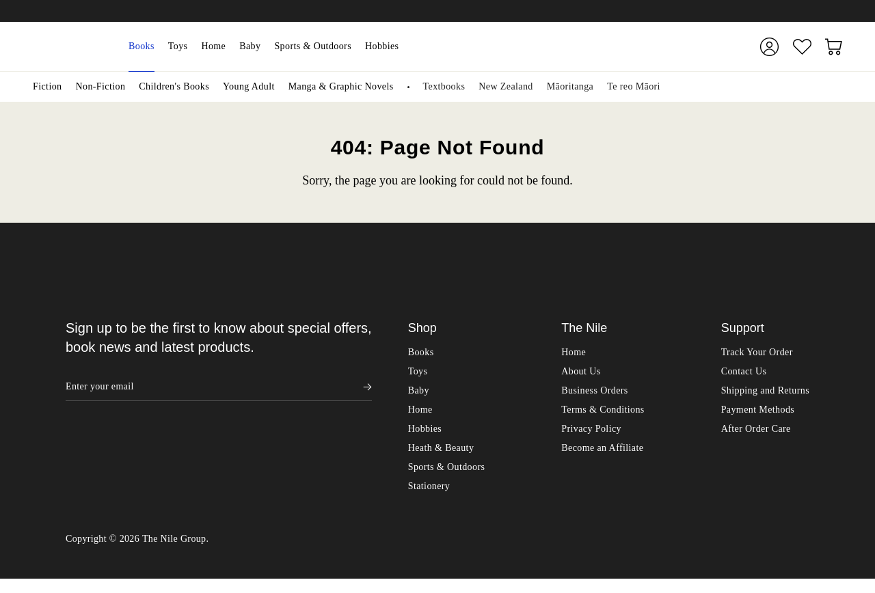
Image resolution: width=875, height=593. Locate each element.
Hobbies (382, 46)
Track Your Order (757, 352)
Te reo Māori (633, 86)
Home (213, 46)
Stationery (429, 486)
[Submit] (717, 46)
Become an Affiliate (602, 448)
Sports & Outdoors (312, 46)
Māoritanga (570, 86)
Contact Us (744, 371)
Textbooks (444, 86)
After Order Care (756, 429)
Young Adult (249, 86)
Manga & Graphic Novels (341, 86)
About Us (580, 371)
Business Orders (594, 390)
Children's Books (174, 86)
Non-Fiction (100, 86)
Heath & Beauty (441, 448)
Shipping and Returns (765, 390)
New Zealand (506, 86)
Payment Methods (758, 409)
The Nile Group (174, 553)
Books (141, 46)
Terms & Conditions (602, 409)
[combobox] (571, 46)
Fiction (47, 86)
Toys (178, 46)
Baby (249, 46)
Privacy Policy (591, 429)
